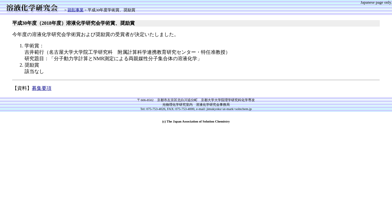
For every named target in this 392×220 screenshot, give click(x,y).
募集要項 (41, 88)
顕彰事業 (76, 10)
